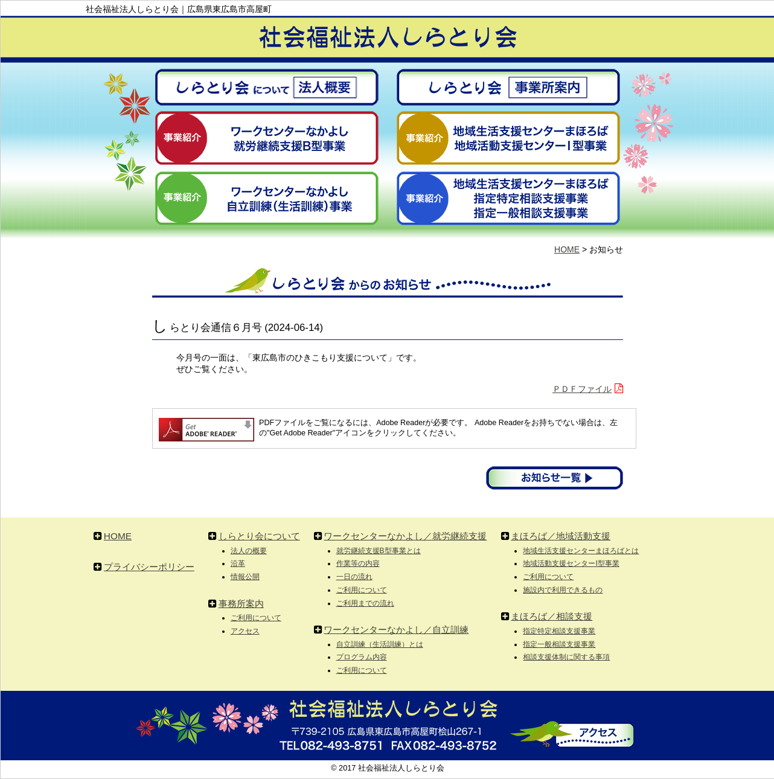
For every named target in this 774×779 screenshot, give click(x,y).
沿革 (238, 563)
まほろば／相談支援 (551, 616)
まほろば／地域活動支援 (560, 536)
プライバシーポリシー (149, 567)
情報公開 (245, 576)
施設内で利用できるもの (563, 590)
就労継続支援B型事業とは (378, 551)
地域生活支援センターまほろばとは (581, 551)
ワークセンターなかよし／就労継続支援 (405, 536)
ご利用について (256, 618)
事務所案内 (241, 603)
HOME (567, 249)
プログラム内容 (361, 657)
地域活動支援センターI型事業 (571, 563)
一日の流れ (354, 576)
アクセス (245, 631)
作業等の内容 (358, 563)
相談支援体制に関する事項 (566, 657)
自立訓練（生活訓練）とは (379, 644)
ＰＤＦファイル (582, 389)
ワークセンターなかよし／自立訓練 (396, 629)
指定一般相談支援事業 (559, 644)
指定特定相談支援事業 (559, 631)
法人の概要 (249, 551)
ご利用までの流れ (365, 603)
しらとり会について (259, 536)
